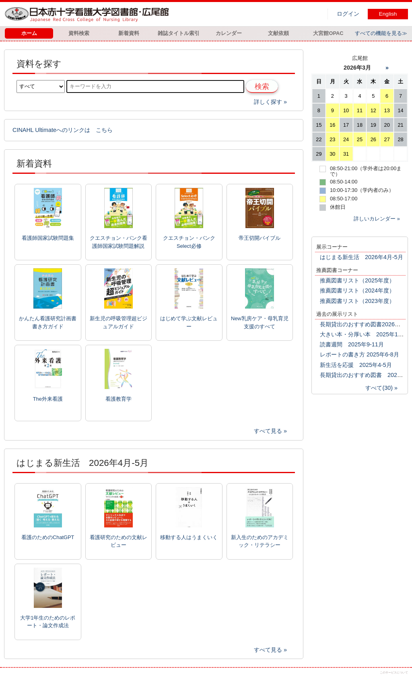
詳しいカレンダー (375, 219)
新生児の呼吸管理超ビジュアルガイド (118, 322)
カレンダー (229, 33)
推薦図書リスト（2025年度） (357, 280)
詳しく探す (268, 102)
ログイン (348, 14)
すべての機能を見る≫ (381, 33)
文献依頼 (278, 33)
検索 (262, 86)
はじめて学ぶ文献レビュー (189, 322)
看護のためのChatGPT (47, 537)
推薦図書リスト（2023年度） (357, 301)
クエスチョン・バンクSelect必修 (189, 242)
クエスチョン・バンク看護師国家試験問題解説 (118, 242)
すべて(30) (379, 388)
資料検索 (78, 33)
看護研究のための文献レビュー (118, 541)
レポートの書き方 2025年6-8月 (359, 354)
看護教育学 (118, 399)
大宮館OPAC (328, 33)
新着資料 (128, 33)
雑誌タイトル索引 (179, 33)
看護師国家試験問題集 (48, 238)
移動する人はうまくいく (189, 537)
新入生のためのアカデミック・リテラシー (259, 541)
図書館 (88, 14)
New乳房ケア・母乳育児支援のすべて (259, 322)
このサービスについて (394, 672)
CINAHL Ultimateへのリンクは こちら (62, 130)
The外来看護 (48, 399)
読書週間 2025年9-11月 (352, 344)
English (388, 14)
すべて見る (268, 431)
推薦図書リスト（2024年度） (357, 290)
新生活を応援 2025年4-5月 (356, 365)
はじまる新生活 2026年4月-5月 (361, 257)
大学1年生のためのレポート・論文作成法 (47, 621)
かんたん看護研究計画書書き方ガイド (47, 322)
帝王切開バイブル (259, 238)
